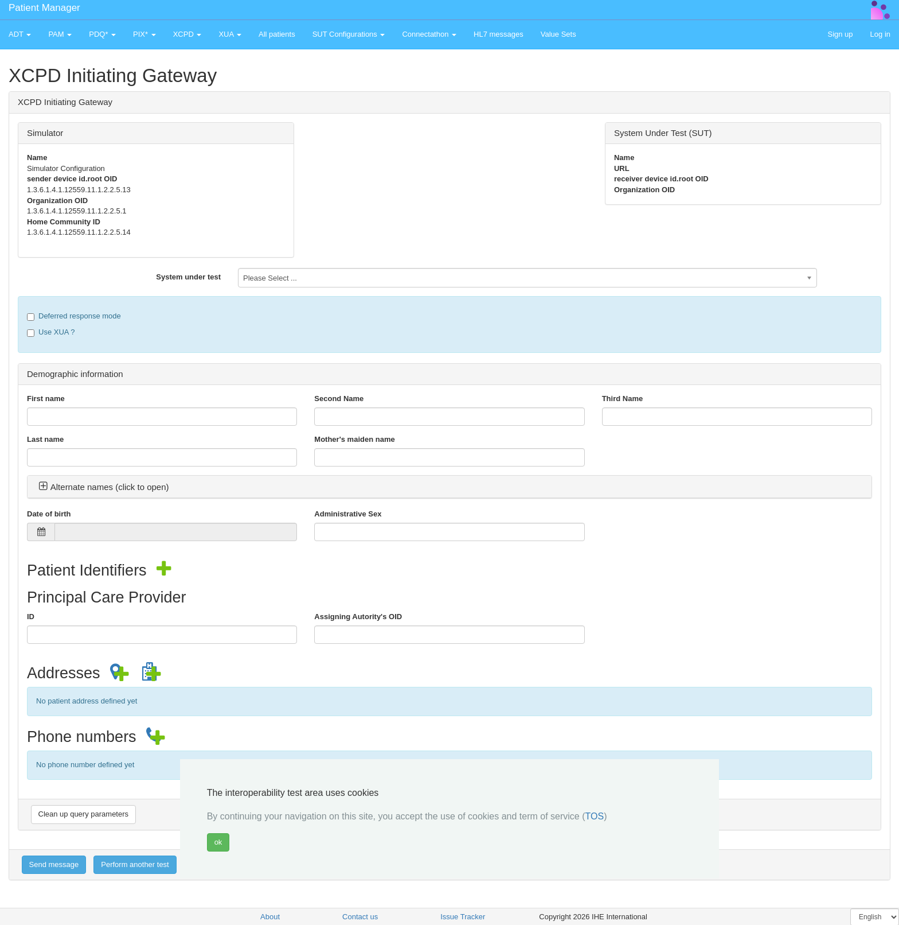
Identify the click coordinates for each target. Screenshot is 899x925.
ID (30, 616)
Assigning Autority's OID (358, 616)
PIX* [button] (144, 34)
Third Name (622, 398)
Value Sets (558, 34)
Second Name (338, 398)
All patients (277, 34)
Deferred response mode (74, 316)
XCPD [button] (187, 34)
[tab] (449, 487)
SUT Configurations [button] (348, 34)
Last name (45, 439)
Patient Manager (44, 7)
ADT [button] (20, 34)
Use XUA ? (51, 332)
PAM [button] (60, 34)
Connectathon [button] (429, 34)
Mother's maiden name (354, 439)
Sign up (840, 34)
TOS (594, 816)
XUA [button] (229, 34)
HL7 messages (498, 34)
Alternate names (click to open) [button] (104, 487)
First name (46, 398)
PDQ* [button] (102, 34)
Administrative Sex (347, 514)
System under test (188, 277)
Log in (880, 34)
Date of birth (49, 514)
